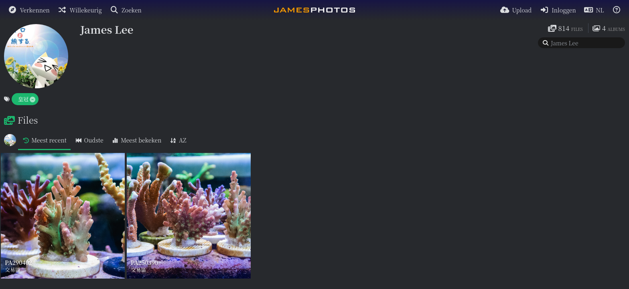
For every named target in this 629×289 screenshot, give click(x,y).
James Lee (106, 29)
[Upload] (516, 10)
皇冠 (23, 99)
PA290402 (18, 263)
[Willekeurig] (80, 10)
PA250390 (144, 263)
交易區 (12, 269)
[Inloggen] (558, 10)
